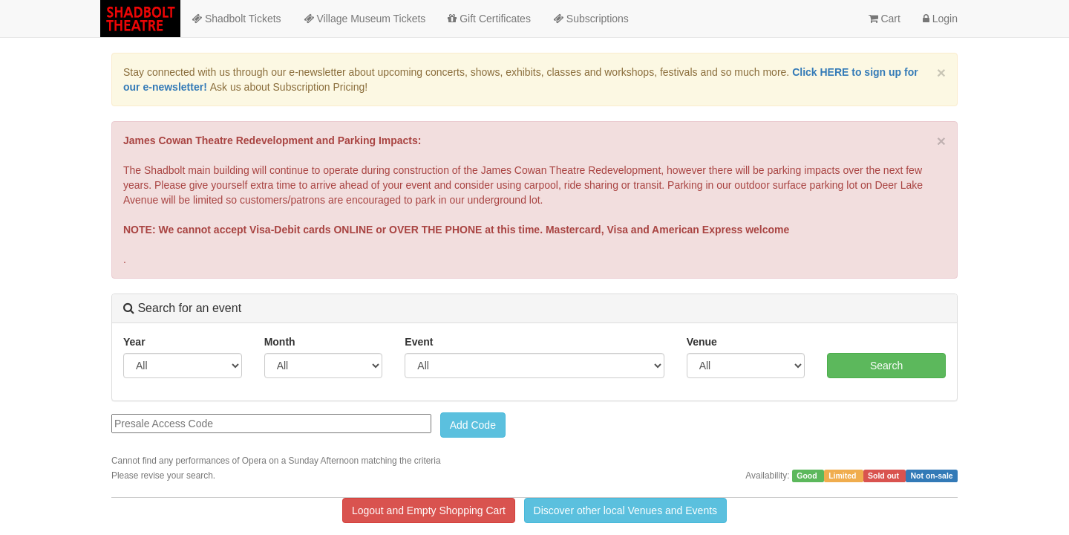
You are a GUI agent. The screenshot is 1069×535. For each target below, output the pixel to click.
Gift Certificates (489, 19)
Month (279, 342)
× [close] (941, 72)
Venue (702, 342)
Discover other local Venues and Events (625, 510)
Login (940, 19)
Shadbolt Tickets (236, 19)
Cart (884, 19)
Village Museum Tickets (365, 19)
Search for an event (182, 308)
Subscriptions (591, 19)
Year (134, 342)
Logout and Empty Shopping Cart (429, 510)
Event (419, 342)
